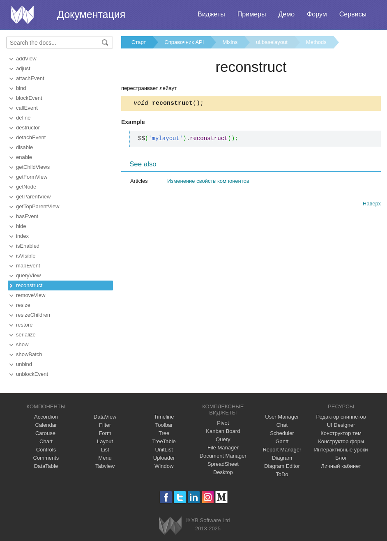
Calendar (46, 425)
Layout (105, 441)
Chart (46, 441)
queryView (28, 275)
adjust (23, 68)
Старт (138, 42)
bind (21, 88)
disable (24, 147)
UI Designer (341, 425)
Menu (105, 458)
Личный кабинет (341, 466)
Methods (316, 42)
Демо (286, 14)
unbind (24, 364)
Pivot (223, 423)
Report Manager (282, 450)
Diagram (282, 458)
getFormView (31, 177)
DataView (105, 417)
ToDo (282, 474)
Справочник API (184, 42)
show (22, 344)
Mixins (229, 42)
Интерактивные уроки (341, 450)
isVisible (25, 256)
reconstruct (29, 285)
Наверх (372, 205)
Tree (164, 433)
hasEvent (27, 216)
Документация (91, 14)
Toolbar (164, 425)
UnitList (164, 450)
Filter (105, 425)
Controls (46, 450)
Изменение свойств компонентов (208, 182)
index (22, 236)
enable (24, 157)
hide (21, 226)
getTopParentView (37, 206)
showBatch (29, 354)
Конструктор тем (341, 433)
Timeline (164, 417)
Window (163, 466)
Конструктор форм (341, 441)
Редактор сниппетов (341, 417)
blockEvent (29, 98)
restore (24, 325)
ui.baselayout (272, 42)
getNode (26, 187)
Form (105, 433)
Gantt (282, 441)
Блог (341, 458)
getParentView (33, 196)
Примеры (251, 14)
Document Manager (223, 456)
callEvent (27, 108)
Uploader (164, 458)
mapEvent (28, 265)
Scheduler (282, 433)
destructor (28, 127)
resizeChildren (33, 315)
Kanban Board (223, 431)
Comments (46, 458)
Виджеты (211, 14)
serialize (26, 335)
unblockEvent (32, 374)
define (23, 118)
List (105, 450)
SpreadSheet (223, 464)
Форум (317, 14)
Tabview (105, 466)
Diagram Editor (282, 466)
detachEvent (31, 137)
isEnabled (27, 246)
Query (223, 439)
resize (23, 305)
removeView (30, 295)
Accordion (46, 417)
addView (26, 58)
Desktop (223, 472)
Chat (282, 425)
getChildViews (33, 167)
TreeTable (164, 441)
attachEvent (30, 78)
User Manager (282, 417)
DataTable (46, 466)
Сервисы (352, 14)
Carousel (46, 433)
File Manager (223, 447)
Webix (170, 525)
